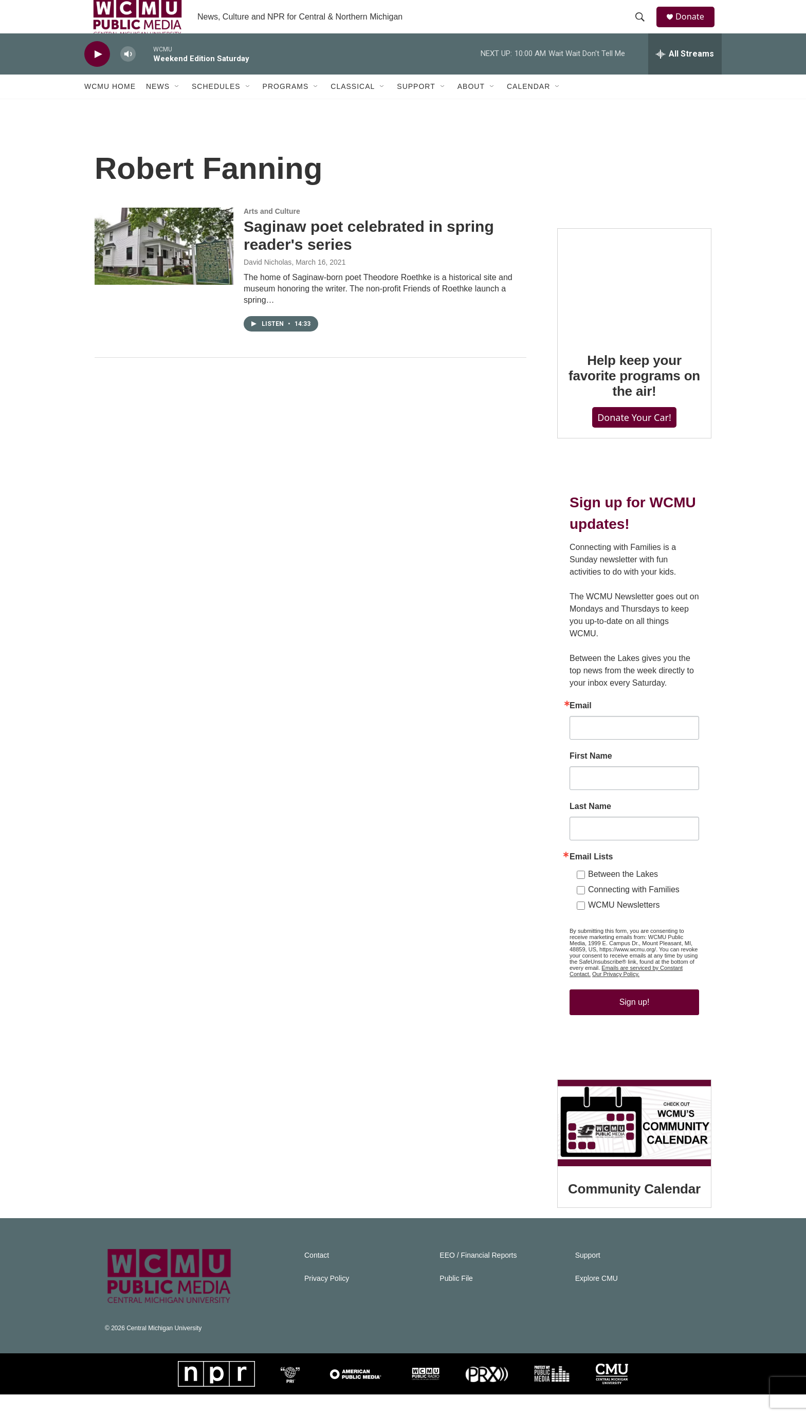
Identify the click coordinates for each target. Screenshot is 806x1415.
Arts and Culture (272, 232)
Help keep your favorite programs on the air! (634, 396)
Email (581, 726)
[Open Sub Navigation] (177, 107)
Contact (316, 1276)
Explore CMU (596, 1299)
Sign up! (634, 1022)
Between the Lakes (623, 894)
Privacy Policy (326, 1299)
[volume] (128, 74)
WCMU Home (110, 107)
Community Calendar (634, 1209)
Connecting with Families (634, 910)
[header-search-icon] (644, 27)
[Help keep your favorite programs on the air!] (634, 303)
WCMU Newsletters (624, 925)
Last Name (590, 827)
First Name (591, 777)
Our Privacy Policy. (615, 994)
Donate (695, 27)
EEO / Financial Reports (478, 1276)
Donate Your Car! (634, 437)
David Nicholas (267, 283)
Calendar (528, 107)
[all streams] (685, 74)
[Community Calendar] (634, 1143)
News (158, 107)
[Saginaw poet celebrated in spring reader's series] (164, 266)
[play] (97, 75)
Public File (456, 1299)
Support (416, 107)
